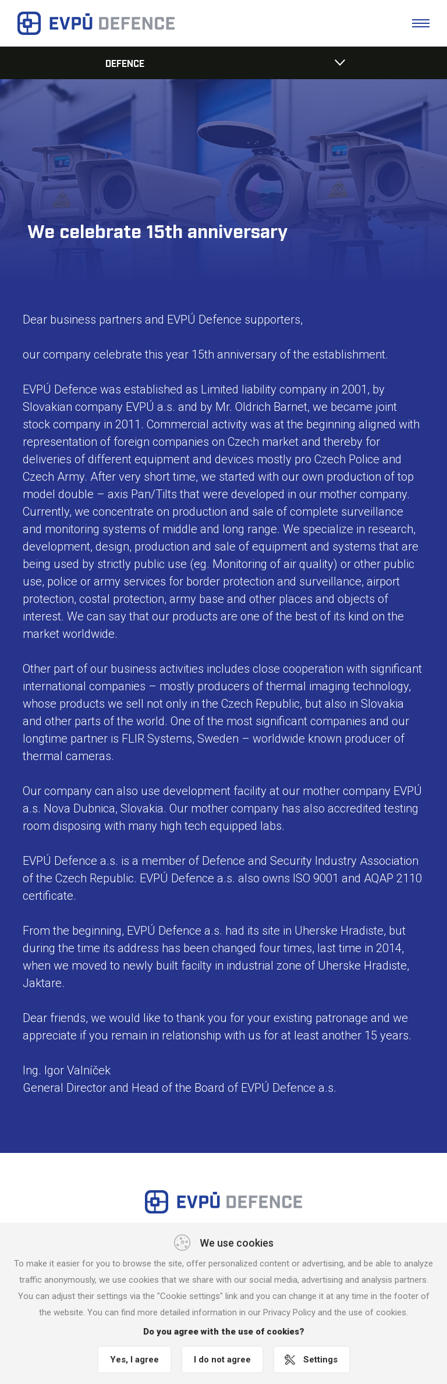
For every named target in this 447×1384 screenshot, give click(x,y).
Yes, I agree (134, 1359)
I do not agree (222, 1359)
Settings (320, 1359)
